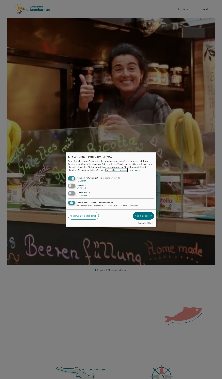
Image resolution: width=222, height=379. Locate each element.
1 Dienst (81, 180)
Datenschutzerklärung (116, 169)
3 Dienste (81, 195)
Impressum (134, 169)
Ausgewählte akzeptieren (83, 215)
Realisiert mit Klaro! (145, 223)
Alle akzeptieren (143, 215)
